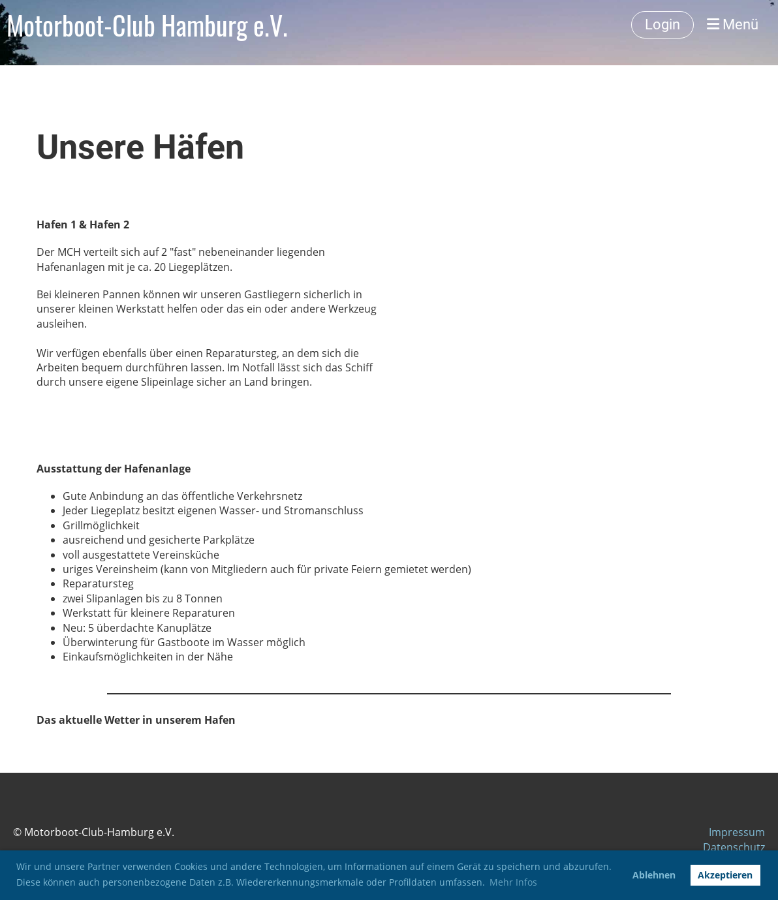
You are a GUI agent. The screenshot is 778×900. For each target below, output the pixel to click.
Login (662, 24)
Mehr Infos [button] (513, 882)
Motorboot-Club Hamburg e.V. (147, 25)
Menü (732, 24)
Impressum (737, 832)
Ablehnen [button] (654, 875)
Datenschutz (734, 847)
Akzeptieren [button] (725, 875)
